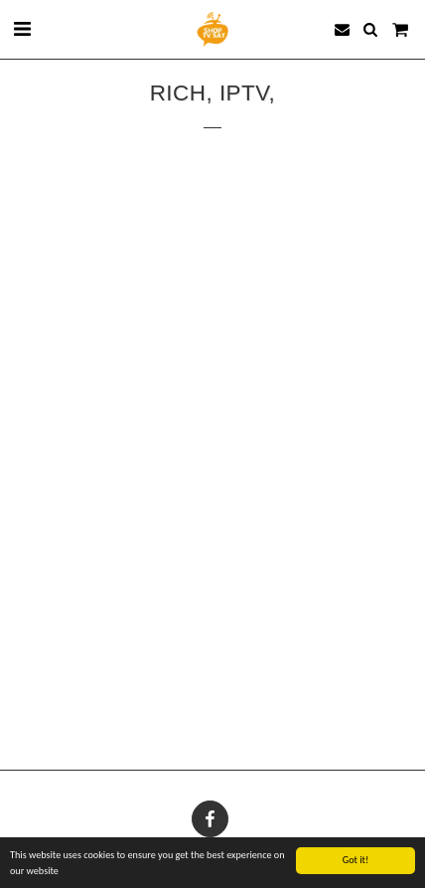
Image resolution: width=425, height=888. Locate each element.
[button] (22, 29)
